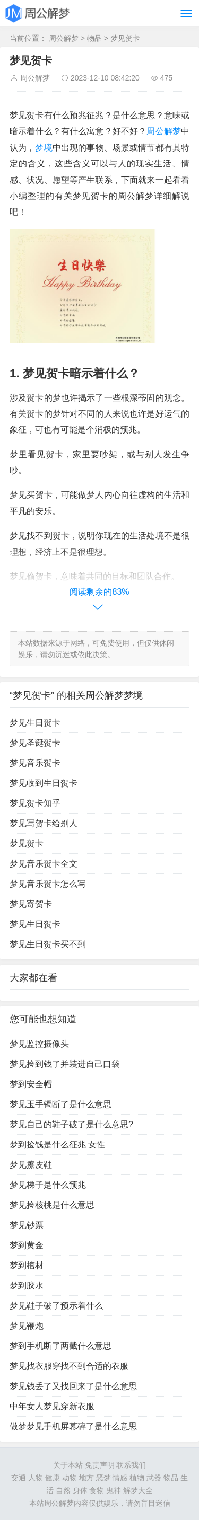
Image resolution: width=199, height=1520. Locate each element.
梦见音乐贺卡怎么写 (48, 883)
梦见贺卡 (125, 38)
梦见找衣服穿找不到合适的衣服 (69, 1366)
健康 (52, 1477)
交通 (18, 1477)
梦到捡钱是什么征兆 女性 (57, 1144)
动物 (69, 1477)
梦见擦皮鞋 (31, 1164)
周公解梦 (64, 38)
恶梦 (103, 1477)
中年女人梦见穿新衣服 (52, 1406)
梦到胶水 (27, 1285)
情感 (120, 1477)
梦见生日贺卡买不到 (48, 944)
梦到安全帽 (31, 1084)
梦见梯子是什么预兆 (48, 1184)
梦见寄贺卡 (31, 903)
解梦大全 (138, 1490)
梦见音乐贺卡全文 (43, 863)
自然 (63, 1490)
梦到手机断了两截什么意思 (60, 1345)
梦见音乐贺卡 (35, 762)
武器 (153, 1477)
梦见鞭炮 (27, 1325)
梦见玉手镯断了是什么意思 (60, 1104)
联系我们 (131, 1465)
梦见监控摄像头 (39, 1043)
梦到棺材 (27, 1265)
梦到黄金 (27, 1245)
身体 (80, 1490)
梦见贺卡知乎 (35, 803)
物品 (94, 38)
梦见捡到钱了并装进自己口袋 (65, 1063)
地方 (86, 1477)
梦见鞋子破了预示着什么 (56, 1305)
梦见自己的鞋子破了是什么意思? (71, 1124)
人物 (35, 1477)
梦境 (43, 147)
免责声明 (100, 1465)
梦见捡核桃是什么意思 (52, 1204)
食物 (96, 1490)
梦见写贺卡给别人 (43, 823)
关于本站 (68, 1465)
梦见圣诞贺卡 (35, 742)
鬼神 (113, 1490)
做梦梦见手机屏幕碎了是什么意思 (73, 1426)
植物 (136, 1477)
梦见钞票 (27, 1225)
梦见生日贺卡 (35, 722)
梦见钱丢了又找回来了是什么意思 (73, 1386)
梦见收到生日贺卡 (43, 783)
